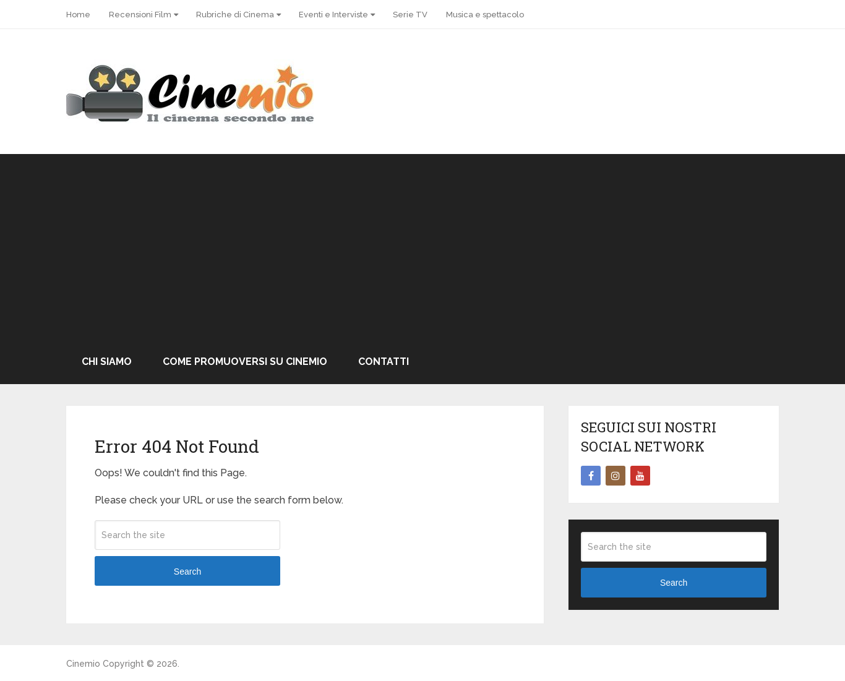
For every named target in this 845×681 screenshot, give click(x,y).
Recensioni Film (140, 14)
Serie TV (410, 14)
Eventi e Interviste (333, 14)
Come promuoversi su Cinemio (245, 361)
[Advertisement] (422, 246)
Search (187, 571)
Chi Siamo (107, 361)
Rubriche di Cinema (235, 14)
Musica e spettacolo (485, 14)
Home (78, 14)
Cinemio (83, 664)
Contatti (383, 361)
